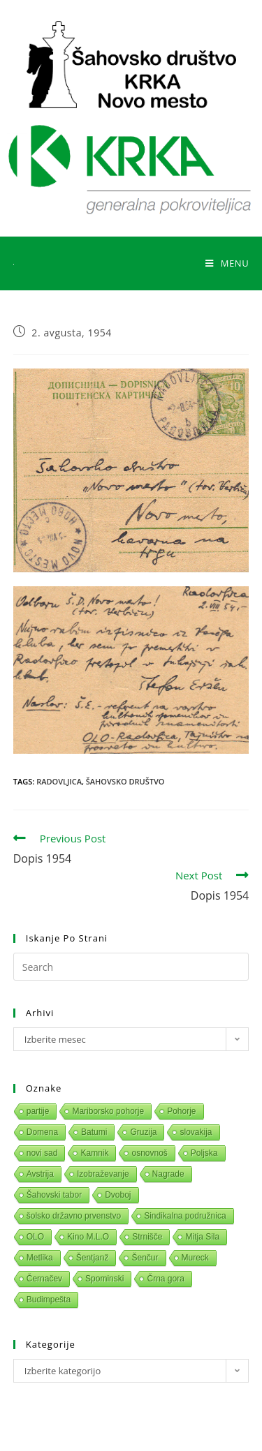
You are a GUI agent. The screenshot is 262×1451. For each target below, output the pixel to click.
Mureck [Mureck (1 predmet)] (195, 1258)
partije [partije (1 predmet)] (38, 1111)
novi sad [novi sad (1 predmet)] (42, 1153)
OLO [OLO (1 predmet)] (35, 1237)
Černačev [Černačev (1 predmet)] (44, 1278)
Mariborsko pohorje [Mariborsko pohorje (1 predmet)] (108, 1111)
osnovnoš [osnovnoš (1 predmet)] (149, 1153)
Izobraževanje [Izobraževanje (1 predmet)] (103, 1174)
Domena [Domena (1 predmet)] (42, 1132)
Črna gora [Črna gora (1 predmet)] (165, 1278)
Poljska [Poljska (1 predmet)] (204, 1153)
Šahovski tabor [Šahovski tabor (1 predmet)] (54, 1195)
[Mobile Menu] (227, 263)
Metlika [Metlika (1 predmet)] (40, 1258)
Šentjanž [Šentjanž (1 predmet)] (92, 1258)
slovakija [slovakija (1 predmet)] (196, 1132)
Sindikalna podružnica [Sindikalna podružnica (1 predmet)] (185, 1216)
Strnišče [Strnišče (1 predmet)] (147, 1237)
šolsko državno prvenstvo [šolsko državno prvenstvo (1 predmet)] (74, 1216)
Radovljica (59, 781)
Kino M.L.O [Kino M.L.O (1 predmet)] (88, 1237)
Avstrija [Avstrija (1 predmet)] (40, 1174)
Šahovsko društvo (125, 781)
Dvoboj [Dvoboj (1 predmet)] (118, 1195)
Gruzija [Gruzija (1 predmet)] (143, 1132)
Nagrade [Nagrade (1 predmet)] (168, 1174)
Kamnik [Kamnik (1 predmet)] (94, 1153)
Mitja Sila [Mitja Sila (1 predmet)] (202, 1237)
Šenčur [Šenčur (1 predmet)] (144, 1258)
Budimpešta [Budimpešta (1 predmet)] (49, 1299)
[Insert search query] (131, 967)
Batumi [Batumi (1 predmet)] (94, 1132)
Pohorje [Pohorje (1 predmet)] (181, 1111)
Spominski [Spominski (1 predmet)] (104, 1278)
